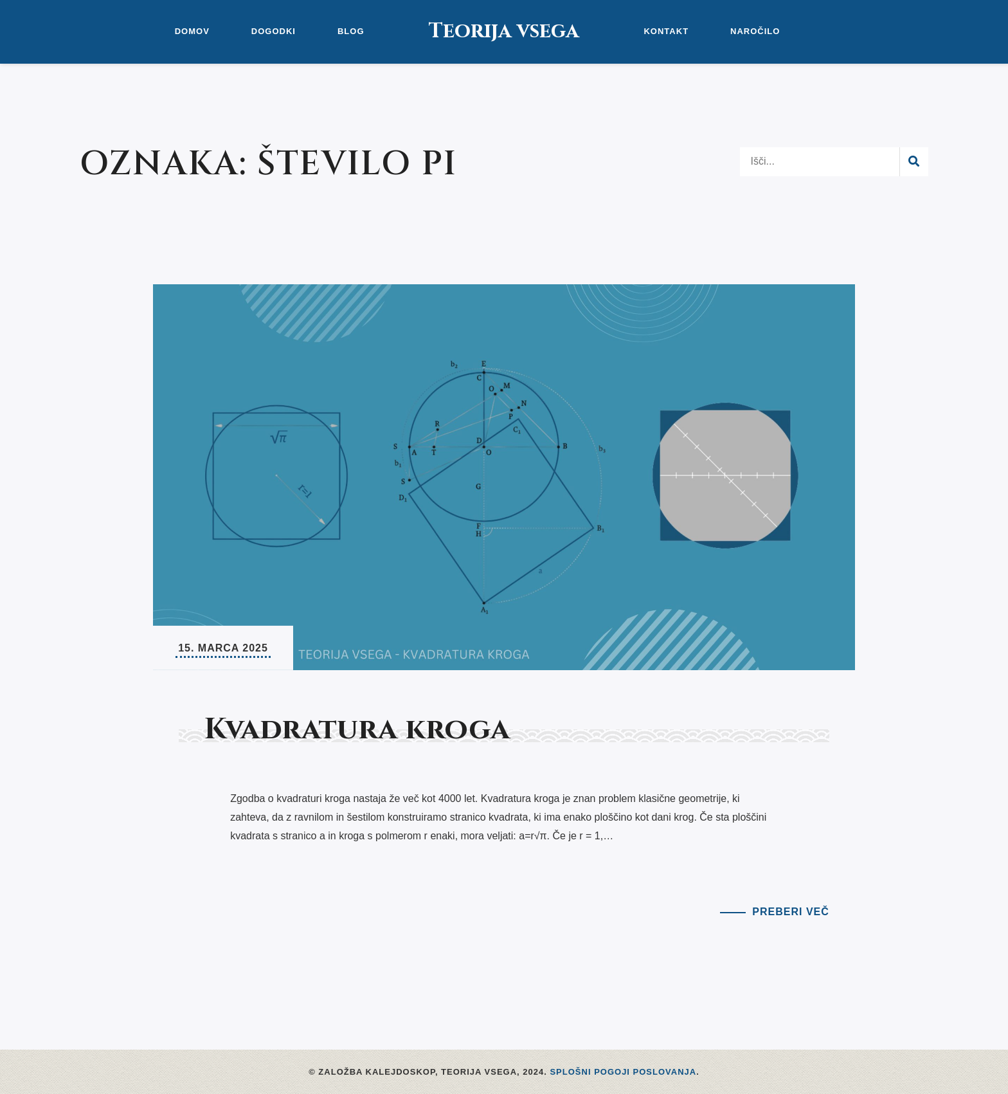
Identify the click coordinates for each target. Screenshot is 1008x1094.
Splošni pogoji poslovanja (623, 1072)
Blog (351, 31)
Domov (192, 31)
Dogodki (273, 31)
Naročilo (755, 31)
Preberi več (790, 911)
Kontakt (666, 31)
